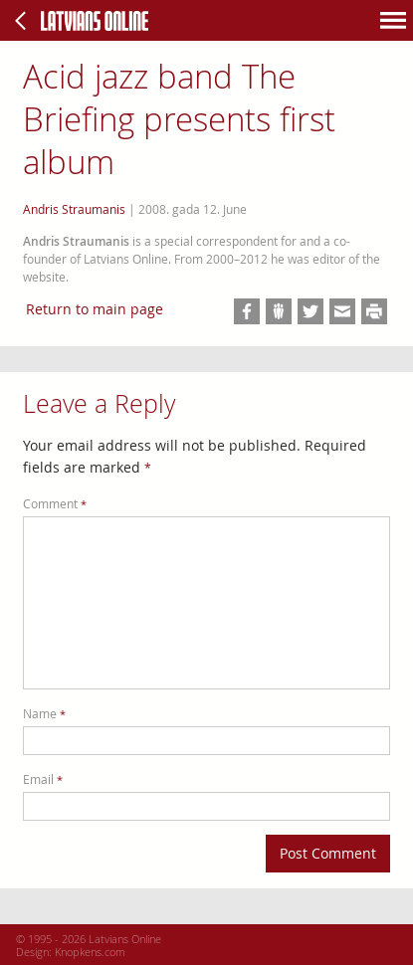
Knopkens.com (90, 951)
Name (44, 713)
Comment (55, 503)
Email (43, 779)
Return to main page (94, 308)
